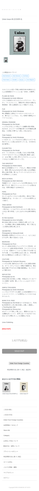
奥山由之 (22, 79)
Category (6, 435)
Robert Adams (6, 79)
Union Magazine (30, 79)
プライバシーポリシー (11, 451)
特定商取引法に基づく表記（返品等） (19, 370)
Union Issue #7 (24, 393)
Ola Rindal (25, 75)
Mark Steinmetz (16, 75)
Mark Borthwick (6, 75)
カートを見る (8, 462)
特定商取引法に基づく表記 (12, 456)
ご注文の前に (8, 409)
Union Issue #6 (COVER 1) (9, 393)
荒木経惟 (14, 79)
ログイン (6, 478)
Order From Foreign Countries (13, 420)
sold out (19, 351)
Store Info (7, 430)
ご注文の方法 (8, 415)
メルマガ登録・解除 (10, 467)
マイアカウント (9, 472)
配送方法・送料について (12, 446)
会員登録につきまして (11, 425)
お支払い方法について (11, 441)
